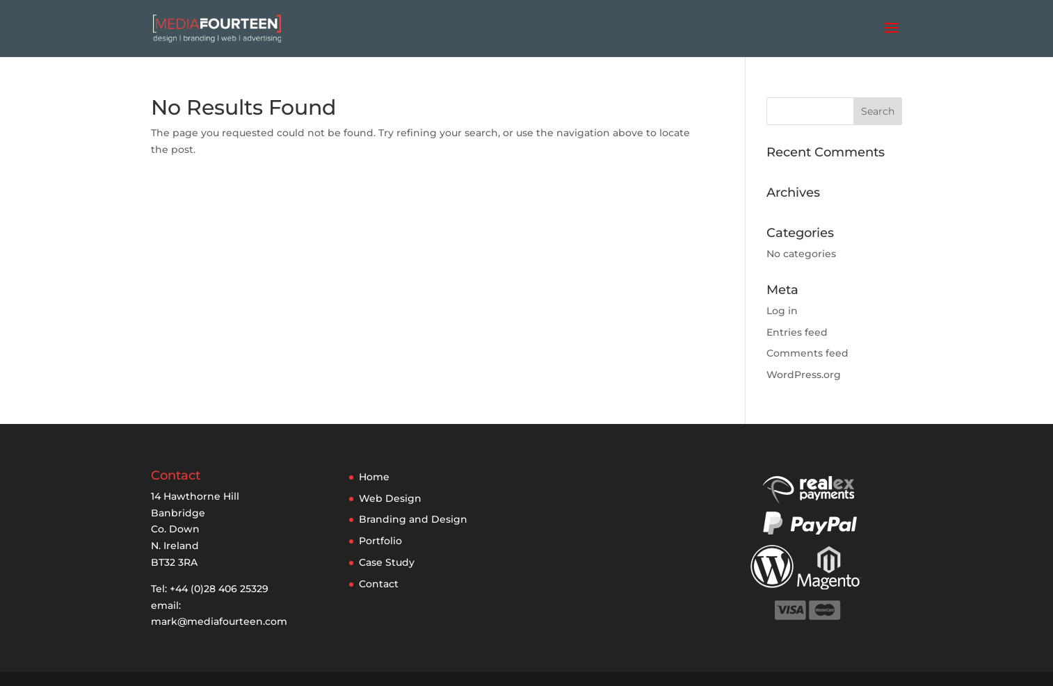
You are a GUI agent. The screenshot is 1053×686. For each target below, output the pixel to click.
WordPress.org (803, 374)
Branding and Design (413, 519)
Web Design (390, 498)
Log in (782, 310)
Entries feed (797, 332)
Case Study (387, 562)
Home (374, 477)
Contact (379, 584)
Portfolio (380, 540)
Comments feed (807, 353)
